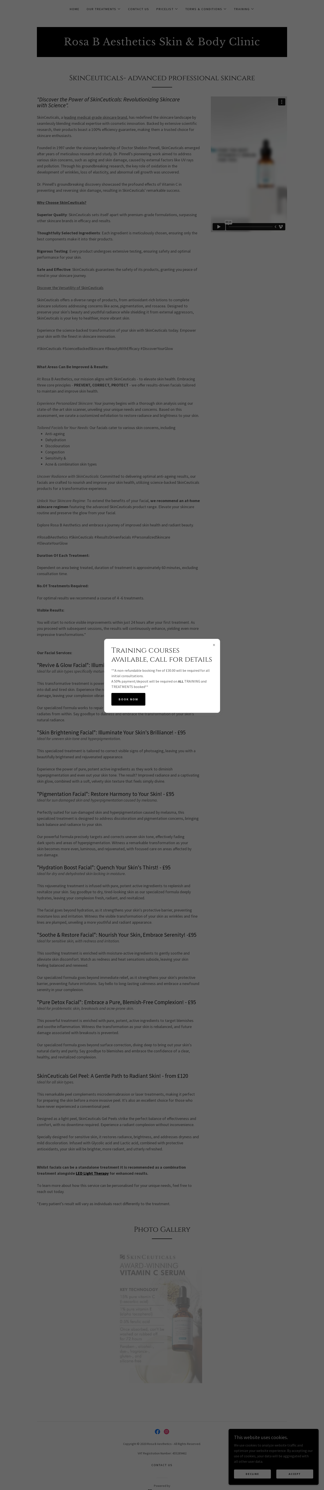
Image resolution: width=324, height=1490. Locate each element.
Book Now (128, 699)
